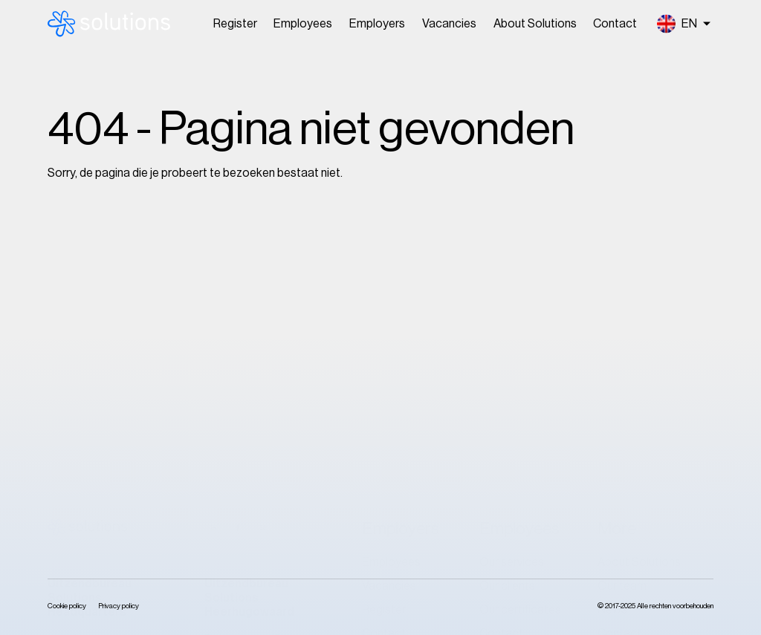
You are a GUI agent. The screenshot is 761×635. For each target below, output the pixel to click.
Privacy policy (118, 606)
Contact (615, 24)
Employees (302, 24)
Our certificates (520, 389)
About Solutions (535, 24)
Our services (511, 342)
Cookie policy (67, 606)
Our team (622, 365)
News (612, 389)
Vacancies (449, 24)
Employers (377, 24)
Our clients (507, 365)
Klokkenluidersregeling (655, 437)
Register (235, 24)
